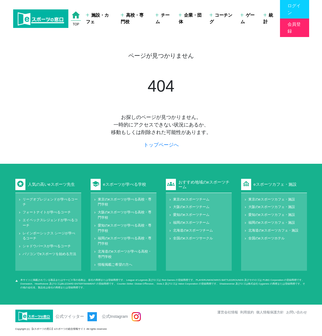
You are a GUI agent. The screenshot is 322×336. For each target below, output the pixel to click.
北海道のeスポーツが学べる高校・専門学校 (124, 254)
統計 (268, 18)
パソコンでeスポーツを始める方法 (49, 254)
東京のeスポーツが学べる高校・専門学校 (124, 201)
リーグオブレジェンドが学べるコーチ (50, 201)
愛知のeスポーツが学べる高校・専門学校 (124, 227)
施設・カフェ (97, 18)
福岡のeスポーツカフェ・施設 (271, 222)
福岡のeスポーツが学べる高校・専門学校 (124, 240)
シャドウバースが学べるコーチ (47, 246)
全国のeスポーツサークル (193, 238)
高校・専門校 (132, 18)
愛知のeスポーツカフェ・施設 (271, 214)
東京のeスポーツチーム (191, 199)
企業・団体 (190, 18)
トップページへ (161, 144)
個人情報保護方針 (270, 312)
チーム (163, 18)
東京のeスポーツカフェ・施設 (271, 199)
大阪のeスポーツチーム (191, 207)
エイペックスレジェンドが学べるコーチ (50, 222)
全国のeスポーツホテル (266, 238)
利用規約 (247, 312)
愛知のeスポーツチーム (191, 214)
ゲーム (247, 18)
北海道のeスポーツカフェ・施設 (273, 230)
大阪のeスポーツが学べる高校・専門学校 (124, 214)
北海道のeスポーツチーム (193, 230)
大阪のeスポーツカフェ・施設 (271, 207)
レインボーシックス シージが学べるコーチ (49, 235)
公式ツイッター (76, 316)
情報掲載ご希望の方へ (115, 264)
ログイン (294, 9)
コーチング (220, 18)
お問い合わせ (296, 312)
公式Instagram (121, 316)
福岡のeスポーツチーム (191, 222)
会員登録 (294, 28)
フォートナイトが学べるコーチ (47, 212)
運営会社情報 (227, 312)
